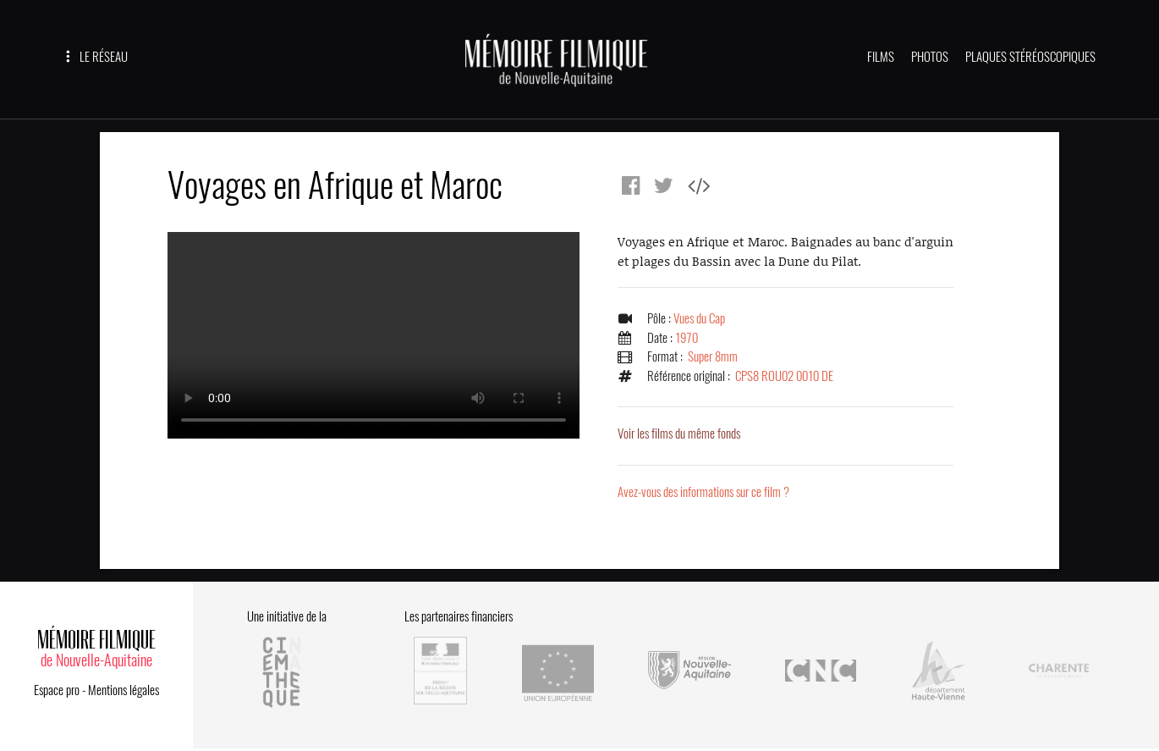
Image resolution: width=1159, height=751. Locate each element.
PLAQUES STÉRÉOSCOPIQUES (1030, 56)
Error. (374, 335)
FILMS (880, 56)
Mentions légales (123, 690)
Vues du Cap (699, 318)
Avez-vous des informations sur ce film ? (703, 491)
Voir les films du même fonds (679, 433)
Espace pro (57, 690)
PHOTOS (929, 56)
